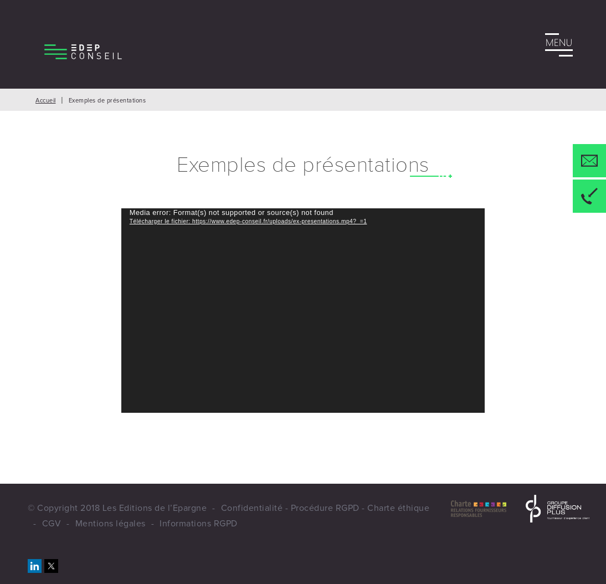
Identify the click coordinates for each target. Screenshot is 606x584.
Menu (559, 47)
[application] (303, 310)
